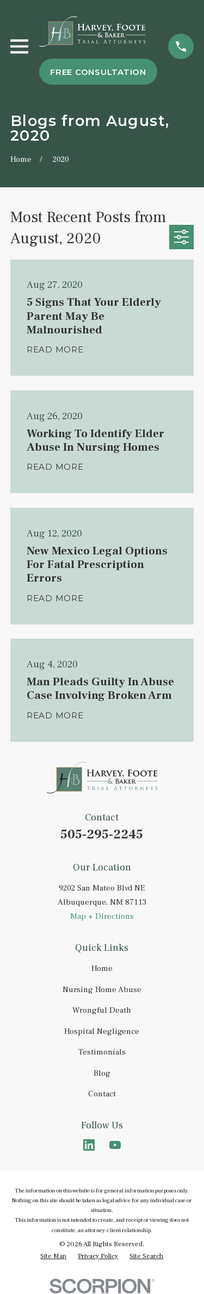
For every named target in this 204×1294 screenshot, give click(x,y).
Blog (102, 1073)
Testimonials (102, 1052)
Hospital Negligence (101, 1031)
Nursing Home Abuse (102, 989)
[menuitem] (53, 1257)
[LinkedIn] (89, 1145)
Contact (102, 1094)
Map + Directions (102, 916)
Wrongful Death (101, 1010)
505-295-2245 (101, 834)
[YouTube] (115, 1145)
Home (102, 968)
